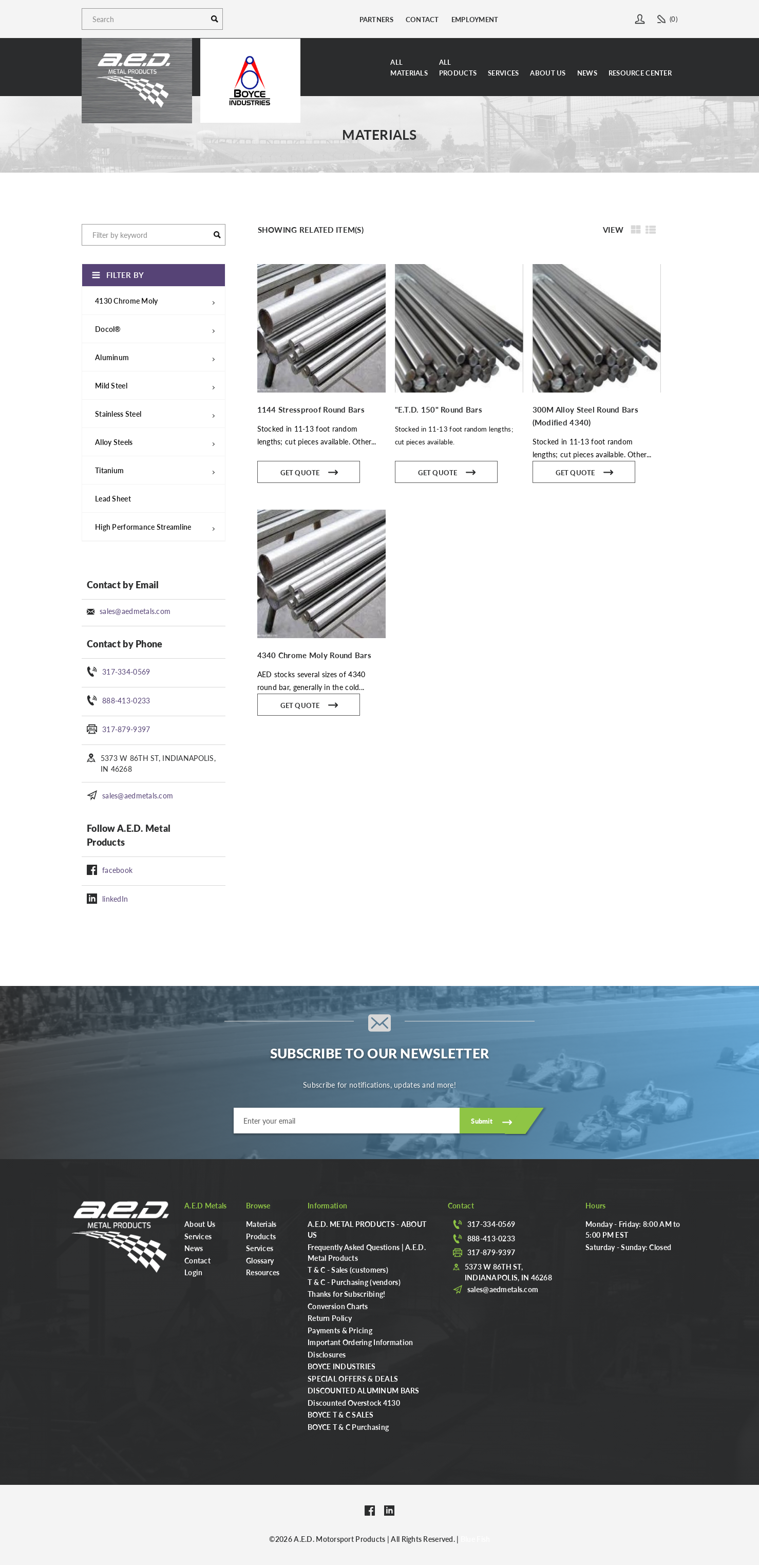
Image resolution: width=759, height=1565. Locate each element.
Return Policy (330, 1318)
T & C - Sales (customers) (348, 1269)
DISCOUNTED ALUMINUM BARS (364, 1390)
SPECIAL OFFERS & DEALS (353, 1378)
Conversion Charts (338, 1306)
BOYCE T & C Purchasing (348, 1427)
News (587, 73)
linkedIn (115, 898)
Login (193, 1272)
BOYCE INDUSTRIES (341, 1366)
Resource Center (640, 73)
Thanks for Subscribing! (346, 1294)
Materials (261, 1224)
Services (503, 73)
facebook (117, 870)
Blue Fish (475, 1539)
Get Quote (309, 471)
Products (261, 1236)
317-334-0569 (126, 671)
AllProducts (458, 67)
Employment (475, 19)
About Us (547, 73)
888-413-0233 (126, 700)
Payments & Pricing (340, 1330)
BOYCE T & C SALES (341, 1414)
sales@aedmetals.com (135, 611)
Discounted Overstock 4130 (354, 1403)
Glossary (260, 1260)
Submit (481, 1121)
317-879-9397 (126, 729)
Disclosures (327, 1354)
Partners (376, 19)
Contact (422, 19)
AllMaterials (409, 67)
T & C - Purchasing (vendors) (354, 1282)
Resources (263, 1272)
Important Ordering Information (360, 1342)
